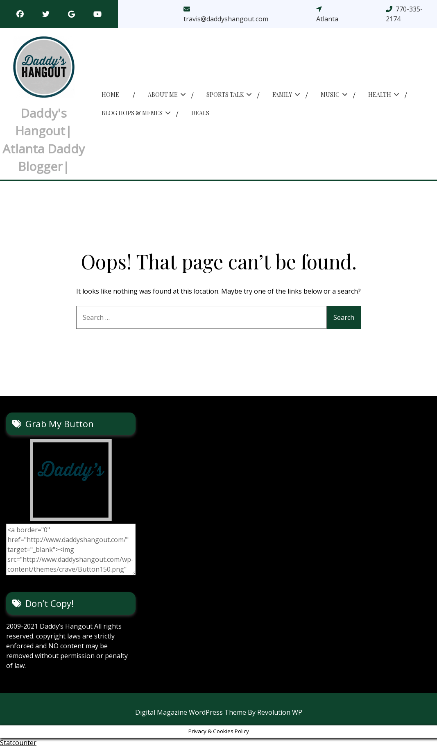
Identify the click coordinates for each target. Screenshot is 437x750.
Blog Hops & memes (132, 114)
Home (110, 96)
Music (330, 96)
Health (379, 96)
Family (282, 96)
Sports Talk (225, 96)
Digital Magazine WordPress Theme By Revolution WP (218, 714)
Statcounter (18, 745)
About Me (163, 96)
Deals (200, 114)
